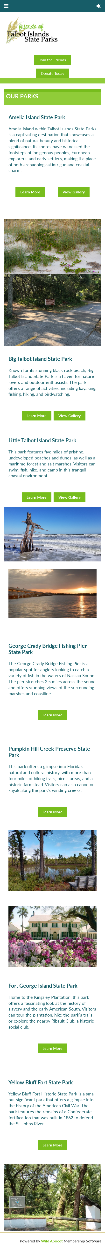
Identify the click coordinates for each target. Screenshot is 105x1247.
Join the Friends (52, 59)
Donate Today (52, 73)
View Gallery (74, 192)
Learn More (30, 192)
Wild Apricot (52, 1241)
